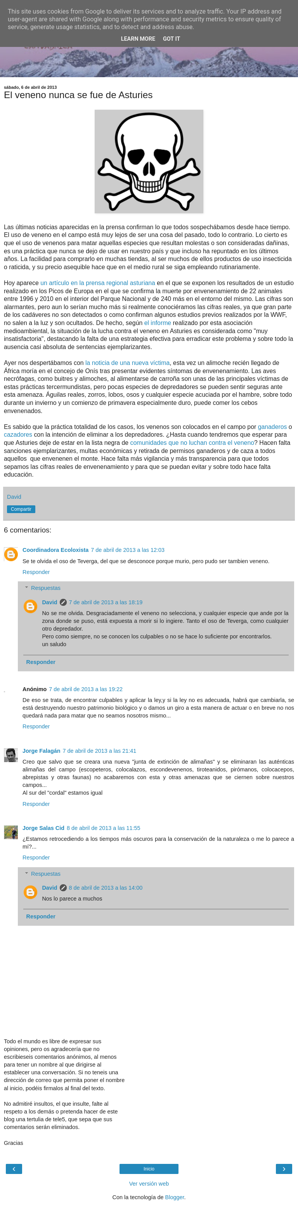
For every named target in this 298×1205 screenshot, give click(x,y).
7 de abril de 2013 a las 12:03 (128, 550)
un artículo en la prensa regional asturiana (97, 283)
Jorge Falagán (42, 751)
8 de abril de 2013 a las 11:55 (103, 828)
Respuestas (46, 588)
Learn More (138, 39)
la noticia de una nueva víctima (127, 363)
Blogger (174, 1197)
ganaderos (273, 427)
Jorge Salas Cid (43, 828)
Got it (171, 39)
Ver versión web (149, 1184)
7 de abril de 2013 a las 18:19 (106, 602)
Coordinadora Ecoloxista (55, 550)
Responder (36, 572)
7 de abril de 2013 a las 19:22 (86, 689)
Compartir (21, 509)
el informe (158, 323)
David (49, 602)
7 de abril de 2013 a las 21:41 (100, 751)
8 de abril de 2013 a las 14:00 (106, 888)
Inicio (149, 1169)
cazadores (19, 434)
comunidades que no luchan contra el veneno (192, 442)
